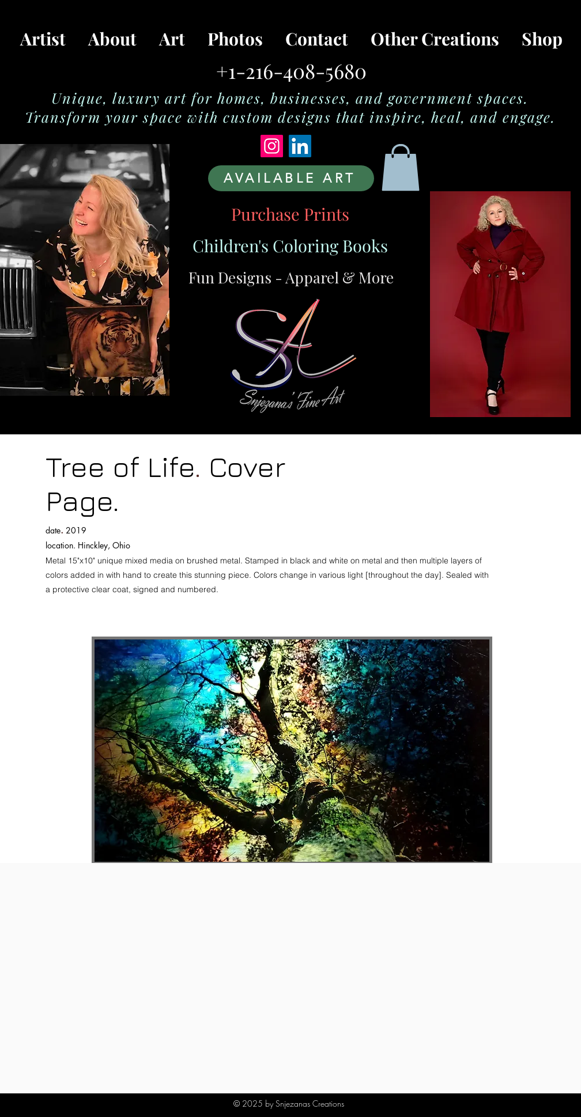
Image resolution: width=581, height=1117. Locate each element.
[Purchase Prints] (289, 214)
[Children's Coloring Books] (289, 245)
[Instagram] (272, 146)
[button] (400, 167)
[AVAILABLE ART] (291, 178)
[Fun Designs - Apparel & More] (291, 277)
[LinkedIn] (300, 146)
